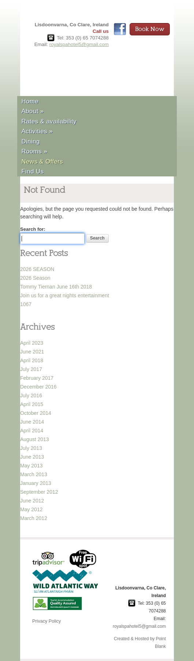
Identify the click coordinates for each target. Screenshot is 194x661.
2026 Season (35, 278)
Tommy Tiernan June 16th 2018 (56, 287)
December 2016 (38, 387)
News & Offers (42, 161)
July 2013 (31, 448)
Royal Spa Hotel (77, 67)
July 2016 (31, 395)
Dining (31, 141)
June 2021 (32, 352)
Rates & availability (49, 121)
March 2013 (33, 474)
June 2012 (32, 501)
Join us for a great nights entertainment (64, 295)
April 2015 (31, 404)
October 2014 (35, 413)
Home (30, 101)
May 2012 (31, 509)
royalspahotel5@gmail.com (79, 44)
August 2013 (34, 439)
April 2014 (31, 430)
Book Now (149, 29)
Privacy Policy (46, 621)
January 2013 (35, 483)
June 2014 (32, 422)
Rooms (34, 151)
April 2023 (31, 343)
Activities (37, 131)
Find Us (33, 171)
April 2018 (31, 360)
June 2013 (32, 457)
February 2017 (36, 378)
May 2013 (31, 466)
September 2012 (39, 492)
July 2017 (31, 369)
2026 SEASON (37, 269)
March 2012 (33, 518)
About (33, 111)
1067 (25, 304)
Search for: (32, 229)
